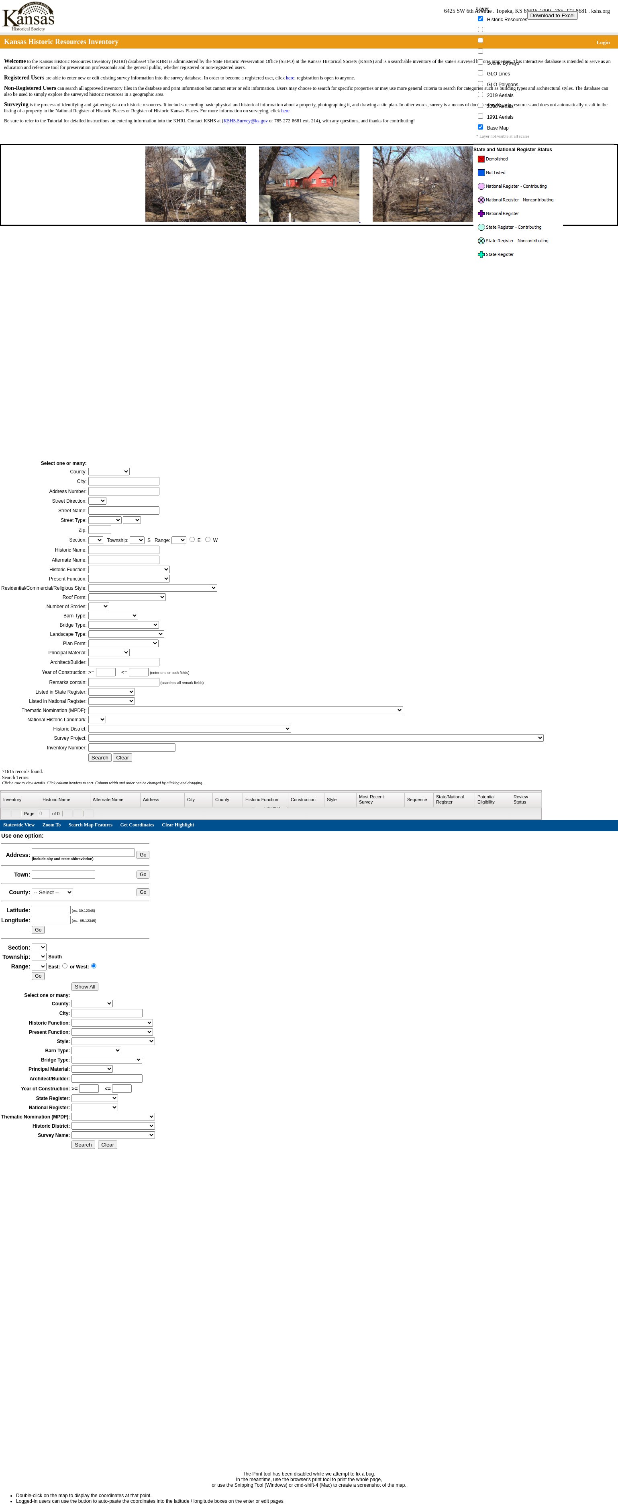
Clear (122, 758)
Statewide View (19, 825)
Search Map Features (91, 825)
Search (100, 758)
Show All (85, 987)
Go (143, 855)
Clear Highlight (178, 825)
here (290, 78)
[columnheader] (20, 800)
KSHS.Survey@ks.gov (246, 121)
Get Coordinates (137, 825)
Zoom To (52, 825)
